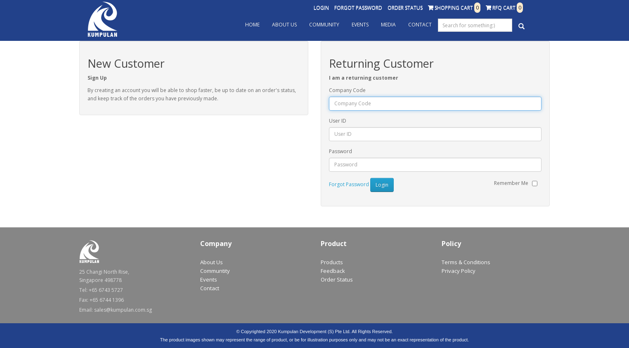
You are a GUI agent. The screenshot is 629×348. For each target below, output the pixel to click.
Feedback (333, 271)
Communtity (215, 271)
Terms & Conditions (466, 262)
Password (340, 151)
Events (360, 24)
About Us (284, 24)
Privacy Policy (458, 271)
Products (332, 262)
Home (252, 24)
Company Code (347, 90)
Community (324, 24)
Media (388, 24)
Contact (420, 24)
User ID (337, 120)
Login (321, 7)
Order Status (405, 7)
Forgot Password (358, 7)
